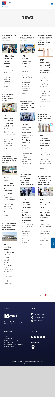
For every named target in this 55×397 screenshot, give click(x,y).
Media (6, 348)
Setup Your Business (10, 338)
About (6, 336)
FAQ (34, 363)
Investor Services (9, 342)
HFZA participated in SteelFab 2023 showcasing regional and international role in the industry (45, 210)
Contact (6, 350)
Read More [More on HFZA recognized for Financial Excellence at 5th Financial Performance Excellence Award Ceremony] (42, 106)
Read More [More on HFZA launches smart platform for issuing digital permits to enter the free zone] (6, 287)
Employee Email (16, 363)
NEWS (10, 72)
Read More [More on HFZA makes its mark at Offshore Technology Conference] (6, 86)
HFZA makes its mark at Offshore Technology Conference (9, 61)
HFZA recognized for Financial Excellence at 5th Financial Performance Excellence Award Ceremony (45, 70)
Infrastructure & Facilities (11, 340)
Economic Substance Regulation (13, 344)
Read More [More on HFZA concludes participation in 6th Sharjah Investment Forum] (42, 168)
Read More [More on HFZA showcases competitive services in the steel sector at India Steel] (24, 93)
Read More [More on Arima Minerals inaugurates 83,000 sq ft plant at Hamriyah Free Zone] (6, 215)
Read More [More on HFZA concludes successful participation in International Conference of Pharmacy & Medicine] (24, 246)
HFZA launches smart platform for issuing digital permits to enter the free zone (9, 255)
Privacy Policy (39, 363)
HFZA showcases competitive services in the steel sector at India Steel (27, 63)
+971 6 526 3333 (39, 314)
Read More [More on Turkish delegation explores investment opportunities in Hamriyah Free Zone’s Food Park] (24, 166)
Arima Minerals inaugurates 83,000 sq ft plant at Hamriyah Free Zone (9, 185)
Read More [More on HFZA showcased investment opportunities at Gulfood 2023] (6, 148)
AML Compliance (9, 346)
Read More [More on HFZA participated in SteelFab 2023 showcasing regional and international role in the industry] (42, 244)
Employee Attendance (26, 363)
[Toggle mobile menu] (52, 4)
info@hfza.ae (38, 320)
